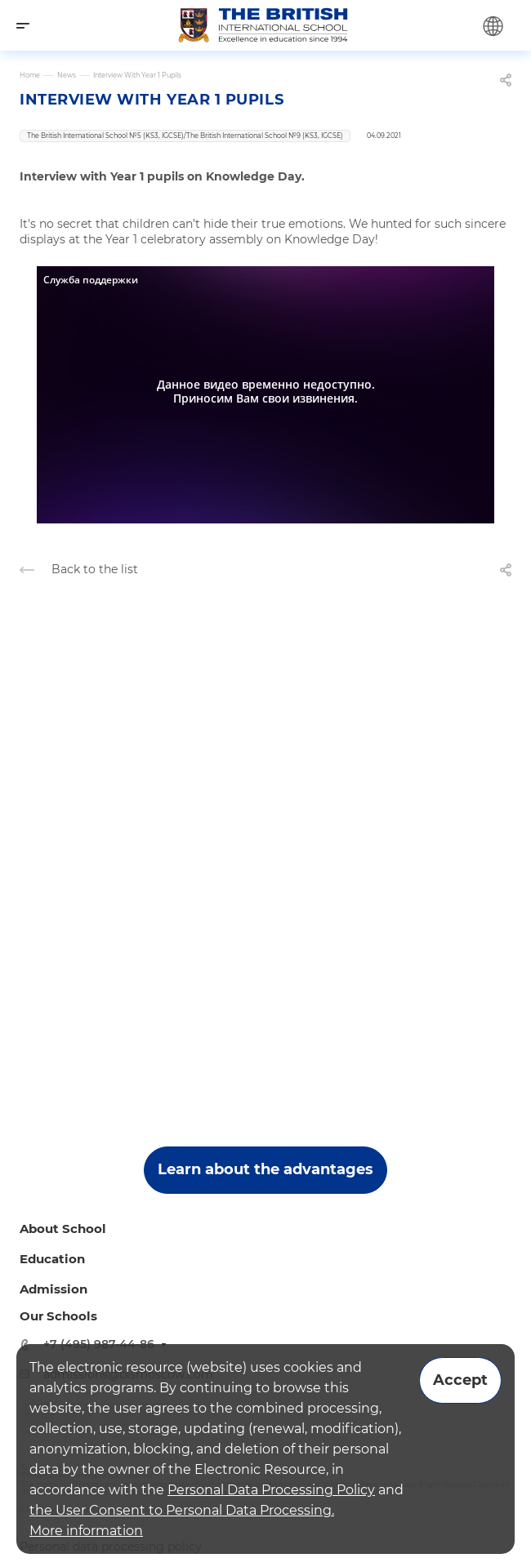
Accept (460, 1380)
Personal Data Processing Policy (271, 1490)
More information (86, 1530)
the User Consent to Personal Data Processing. (181, 1510)
